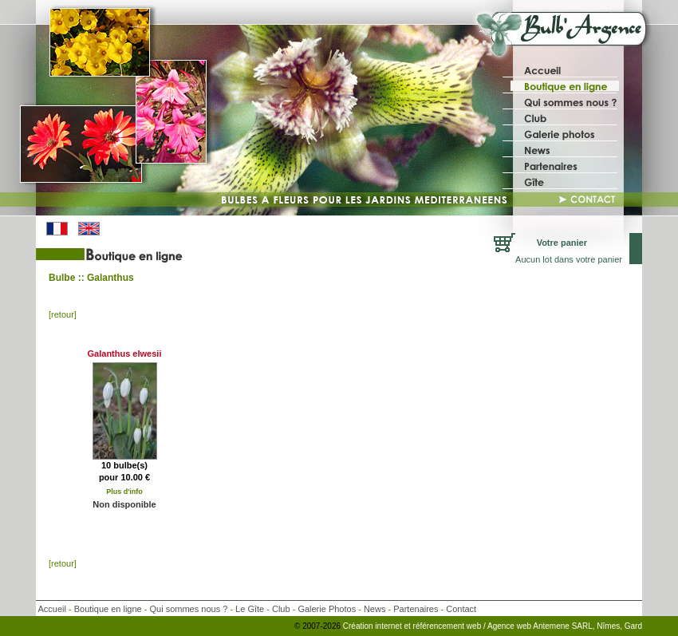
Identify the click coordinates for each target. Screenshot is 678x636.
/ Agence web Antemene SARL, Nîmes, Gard (562, 626)
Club (281, 609)
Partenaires (415, 609)
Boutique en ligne (108, 609)
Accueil (51, 609)
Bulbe (62, 277)
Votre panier (562, 242)
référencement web (448, 626)
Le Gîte (249, 609)
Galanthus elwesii (125, 353)
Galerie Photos (327, 609)
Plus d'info (124, 492)
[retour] (63, 314)
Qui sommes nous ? (189, 609)
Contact (461, 609)
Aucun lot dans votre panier (568, 259)
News (375, 609)
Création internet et (377, 626)
